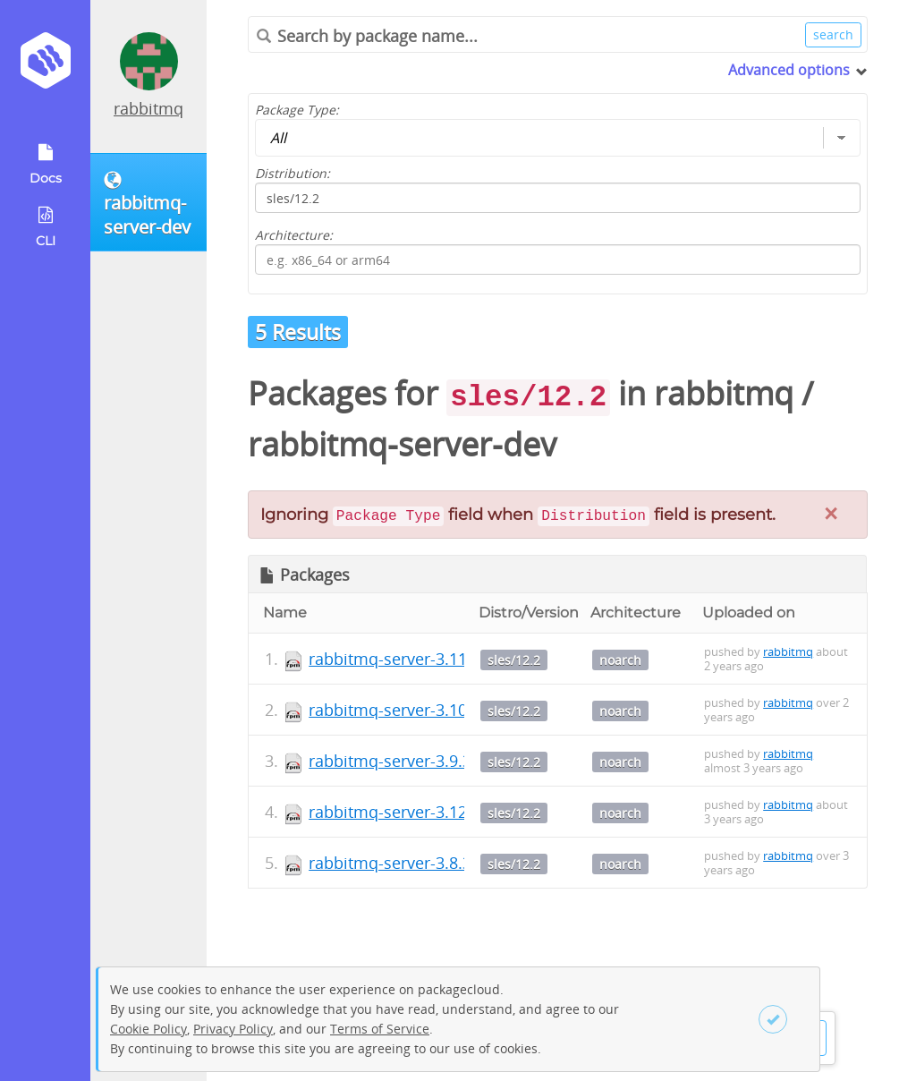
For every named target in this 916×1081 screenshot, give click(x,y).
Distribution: (292, 173)
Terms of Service (379, 1028)
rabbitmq (148, 108)
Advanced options (789, 70)
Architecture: (294, 234)
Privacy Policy (233, 1028)
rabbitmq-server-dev (402, 444)
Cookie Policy (148, 1028)
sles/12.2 (514, 659)
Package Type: (297, 109)
